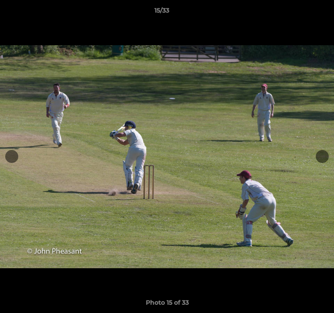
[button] (302, 13)
